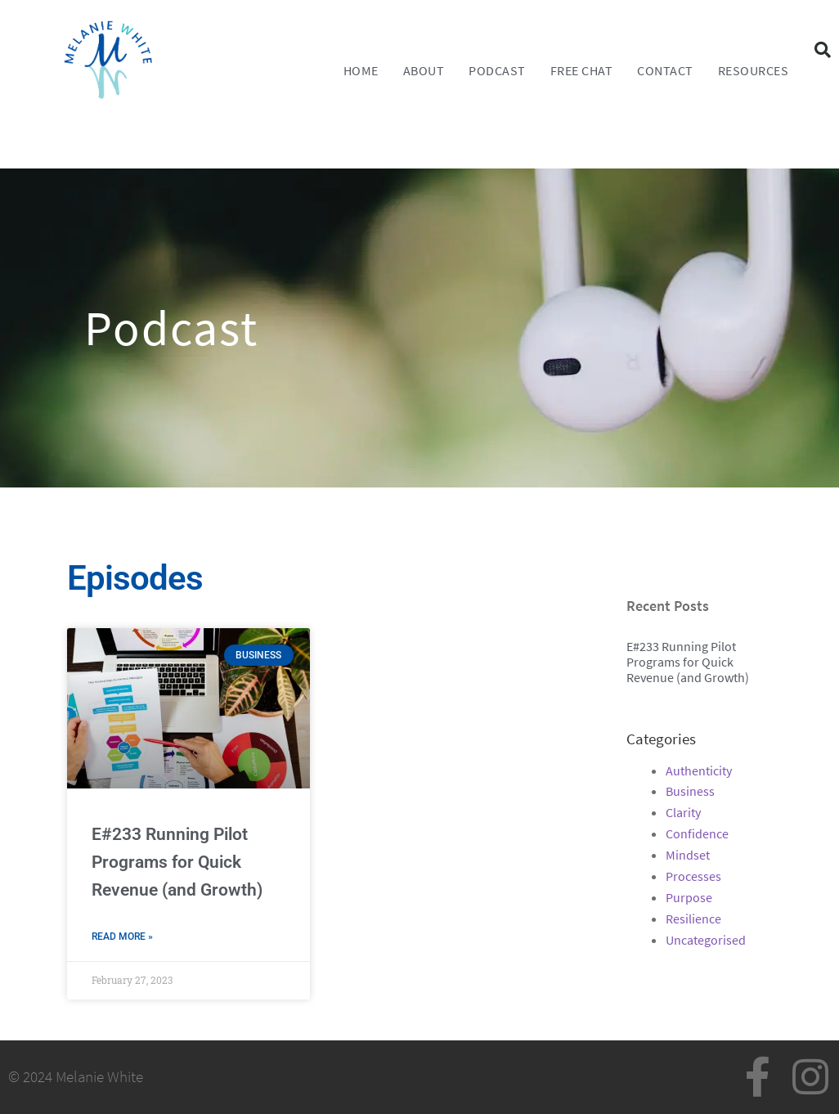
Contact (665, 70)
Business (690, 791)
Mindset (688, 855)
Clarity (683, 812)
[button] (822, 50)
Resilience (693, 918)
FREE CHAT (581, 70)
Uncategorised (706, 940)
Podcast (497, 70)
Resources (753, 70)
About (424, 70)
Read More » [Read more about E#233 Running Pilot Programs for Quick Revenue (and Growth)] (122, 936)
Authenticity (699, 770)
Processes (693, 876)
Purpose (689, 897)
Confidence (697, 833)
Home (361, 70)
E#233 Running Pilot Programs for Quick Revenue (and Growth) (177, 862)
